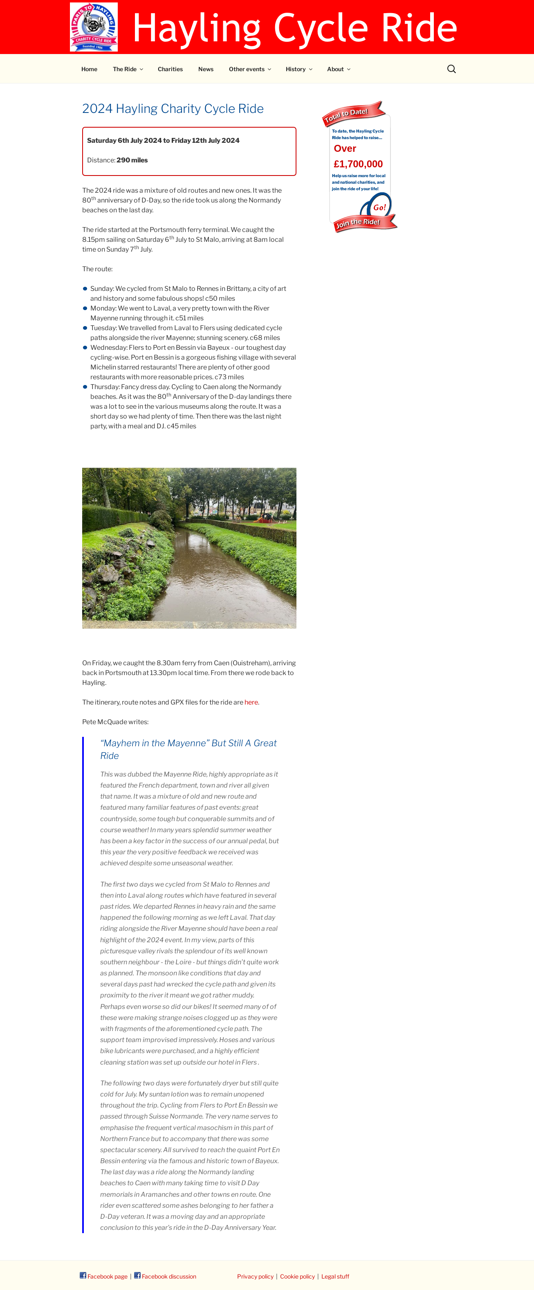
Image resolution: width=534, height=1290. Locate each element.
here (251, 702)
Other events (250, 68)
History (300, 68)
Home (89, 68)
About (339, 68)
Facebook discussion (165, 1276)
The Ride (128, 68)
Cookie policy (297, 1276)
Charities (170, 68)
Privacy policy (255, 1276)
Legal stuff (335, 1276)
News (205, 68)
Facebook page (104, 1276)
